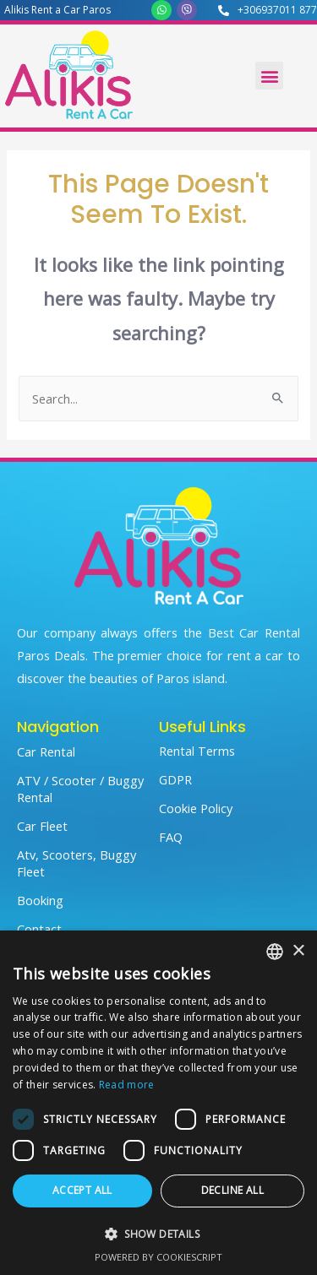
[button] (269, 76)
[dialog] (158, 1102)
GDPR (175, 779)
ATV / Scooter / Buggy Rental (80, 789)
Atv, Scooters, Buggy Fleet (76, 863)
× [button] (298, 951)
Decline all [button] (232, 1190)
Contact (39, 928)
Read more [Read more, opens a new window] (127, 1084)
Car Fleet (42, 825)
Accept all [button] (82, 1190)
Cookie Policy (195, 808)
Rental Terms (197, 750)
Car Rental (46, 751)
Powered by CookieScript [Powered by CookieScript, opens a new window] (158, 1257)
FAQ (171, 836)
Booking (40, 900)
